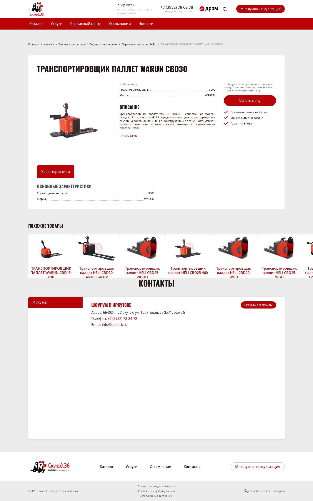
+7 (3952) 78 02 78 (176, 7)
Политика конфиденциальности (156, 486)
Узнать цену (250, 100)
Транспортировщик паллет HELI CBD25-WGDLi (142, 272)
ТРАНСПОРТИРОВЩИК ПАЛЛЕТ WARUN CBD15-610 (51, 272)
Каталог (36, 23)
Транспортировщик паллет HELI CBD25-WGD (279, 272)
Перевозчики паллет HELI (139, 44)
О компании (120, 23)
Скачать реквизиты (258, 305)
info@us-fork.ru (126, 13)
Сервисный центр (86, 23)
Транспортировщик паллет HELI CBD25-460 (188, 270)
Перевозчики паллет (103, 44)
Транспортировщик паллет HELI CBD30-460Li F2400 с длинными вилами (96, 275)
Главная (33, 44)
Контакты (192, 466)
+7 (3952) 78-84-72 (122, 318)
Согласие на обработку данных (156, 491)
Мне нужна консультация (260, 9)
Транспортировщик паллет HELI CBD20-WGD (233, 272)
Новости (145, 23)
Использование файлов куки (156, 495)
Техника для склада (72, 44)
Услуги (57, 23)
